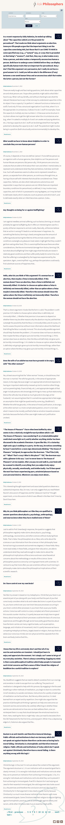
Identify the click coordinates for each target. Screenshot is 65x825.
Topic (43, 13)
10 (39, 812)
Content (11, 13)
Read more (7, 134)
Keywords (28, 13)
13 (49, 812)
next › (57, 812)
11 (43, 812)
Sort (26, 18)
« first (10, 812)
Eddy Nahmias (7, 86)
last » (9, 814)
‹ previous (18, 812)
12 (46, 812)
